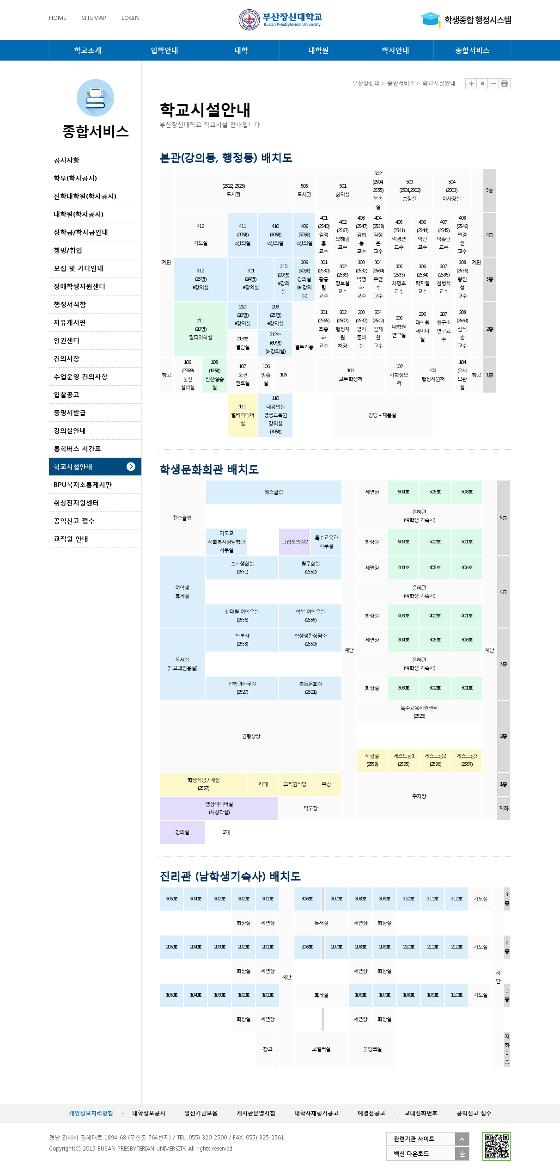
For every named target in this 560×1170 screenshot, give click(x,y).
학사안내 (395, 50)
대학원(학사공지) (78, 213)
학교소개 (88, 50)
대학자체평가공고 (316, 1112)
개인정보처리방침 (91, 1112)
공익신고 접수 (74, 520)
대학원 (318, 50)
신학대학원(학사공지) (85, 195)
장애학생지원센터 (79, 286)
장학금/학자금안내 (81, 232)
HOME (58, 18)
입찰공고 (66, 394)
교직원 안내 (71, 538)
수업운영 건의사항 (81, 376)
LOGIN (131, 18)
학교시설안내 (73, 466)
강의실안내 (70, 430)
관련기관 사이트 (414, 1138)
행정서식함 (70, 304)
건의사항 (66, 358)
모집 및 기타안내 (78, 268)
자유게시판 (70, 322)
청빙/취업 (68, 250)
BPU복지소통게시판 (83, 484)
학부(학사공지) (75, 177)
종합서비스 (472, 50)
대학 (241, 50)
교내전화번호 (421, 1112)
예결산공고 (371, 1112)
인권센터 (66, 340)
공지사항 (66, 159)
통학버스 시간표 (77, 448)
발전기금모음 (201, 1112)
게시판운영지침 (256, 1112)
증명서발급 (70, 412)
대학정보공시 (148, 1112)
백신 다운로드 (411, 1153)
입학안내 (164, 50)
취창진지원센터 (76, 502)
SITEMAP (94, 18)
